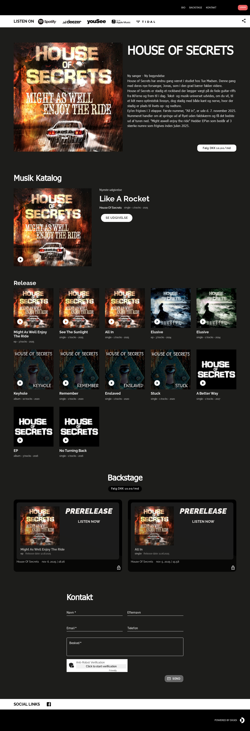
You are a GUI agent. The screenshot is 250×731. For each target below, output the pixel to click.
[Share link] (243, 20)
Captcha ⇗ (117, 670)
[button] (116, 218)
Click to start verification (101, 666)
